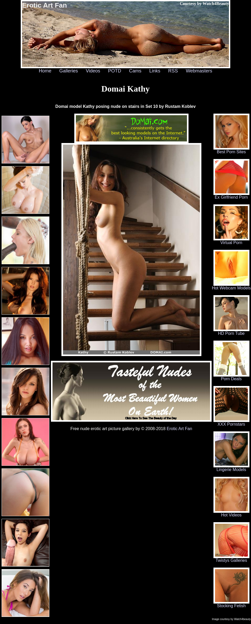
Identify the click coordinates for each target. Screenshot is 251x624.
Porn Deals (231, 377)
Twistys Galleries (231, 558)
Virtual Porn (231, 241)
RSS (173, 70)
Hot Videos (231, 513)
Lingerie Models (231, 468)
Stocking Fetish (231, 604)
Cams (135, 70)
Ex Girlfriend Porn (231, 195)
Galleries (68, 70)
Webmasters (199, 70)
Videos (93, 70)
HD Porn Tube (231, 331)
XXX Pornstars (231, 422)
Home (45, 70)
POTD (114, 70)
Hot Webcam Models (231, 286)
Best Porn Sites (231, 150)
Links (154, 70)
